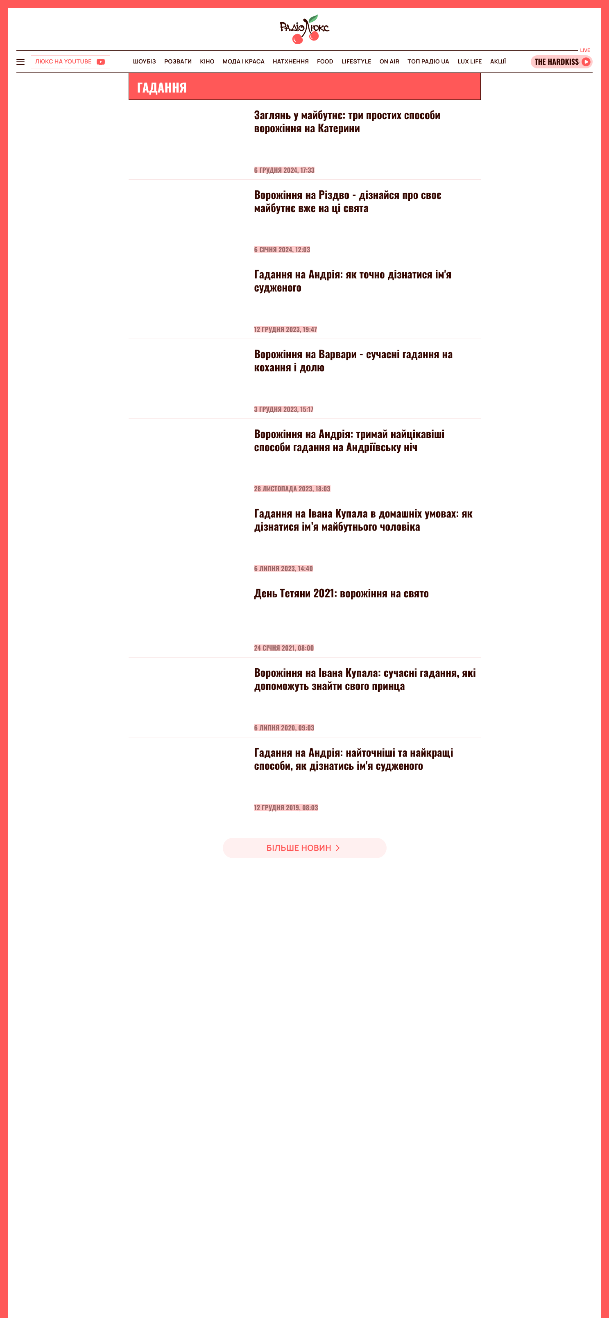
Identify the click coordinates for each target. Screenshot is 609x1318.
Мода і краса (244, 62)
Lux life (469, 62)
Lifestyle (356, 62)
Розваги (178, 62)
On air (389, 62)
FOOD (325, 62)
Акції (498, 62)
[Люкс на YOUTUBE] (70, 61)
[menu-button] (20, 62)
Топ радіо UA (428, 62)
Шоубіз (144, 62)
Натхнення (291, 62)
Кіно (207, 62)
